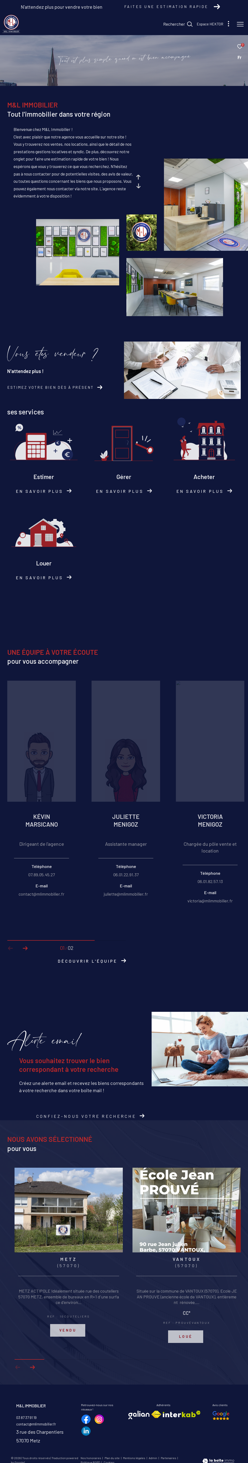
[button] (25, 948)
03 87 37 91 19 (26, 1417)
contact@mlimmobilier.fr (36, 1424)
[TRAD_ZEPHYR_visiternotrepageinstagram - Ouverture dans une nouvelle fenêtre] (99, 1419)
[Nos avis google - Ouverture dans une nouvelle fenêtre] (221, 1415)
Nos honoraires (91, 1458)
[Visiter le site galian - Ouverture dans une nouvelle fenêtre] (138, 1415)
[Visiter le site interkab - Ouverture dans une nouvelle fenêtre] (182, 1414)
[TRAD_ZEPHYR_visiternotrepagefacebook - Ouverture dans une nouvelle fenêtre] (86, 1419)
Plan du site (112, 1458)
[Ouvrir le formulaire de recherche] (178, 24)
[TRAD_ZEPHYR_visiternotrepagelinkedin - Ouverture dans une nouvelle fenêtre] (86, 1431)
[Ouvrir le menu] (240, 24)
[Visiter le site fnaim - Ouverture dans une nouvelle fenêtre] (156, 1414)
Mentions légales (134, 1458)
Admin (153, 1458)
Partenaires (169, 1458)
